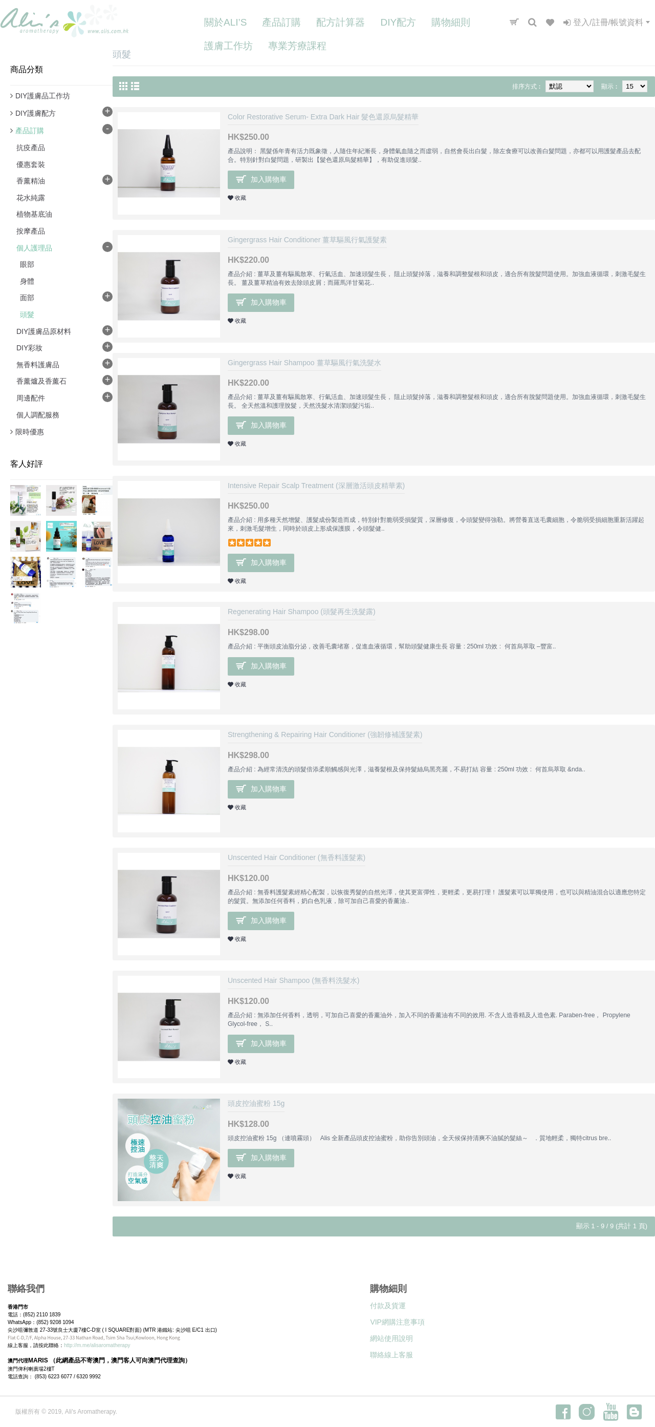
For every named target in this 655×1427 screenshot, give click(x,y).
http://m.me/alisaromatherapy (97, 1345)
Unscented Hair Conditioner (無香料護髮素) (296, 857)
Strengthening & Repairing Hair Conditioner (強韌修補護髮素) (325, 734)
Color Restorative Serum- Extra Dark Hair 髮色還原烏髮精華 (323, 117)
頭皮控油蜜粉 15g (256, 1103)
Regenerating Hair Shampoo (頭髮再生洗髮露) (302, 611)
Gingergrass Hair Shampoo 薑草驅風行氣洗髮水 (304, 363)
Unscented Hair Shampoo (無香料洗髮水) (294, 980)
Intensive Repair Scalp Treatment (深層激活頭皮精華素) (316, 485)
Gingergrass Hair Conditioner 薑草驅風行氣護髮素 (307, 240)
